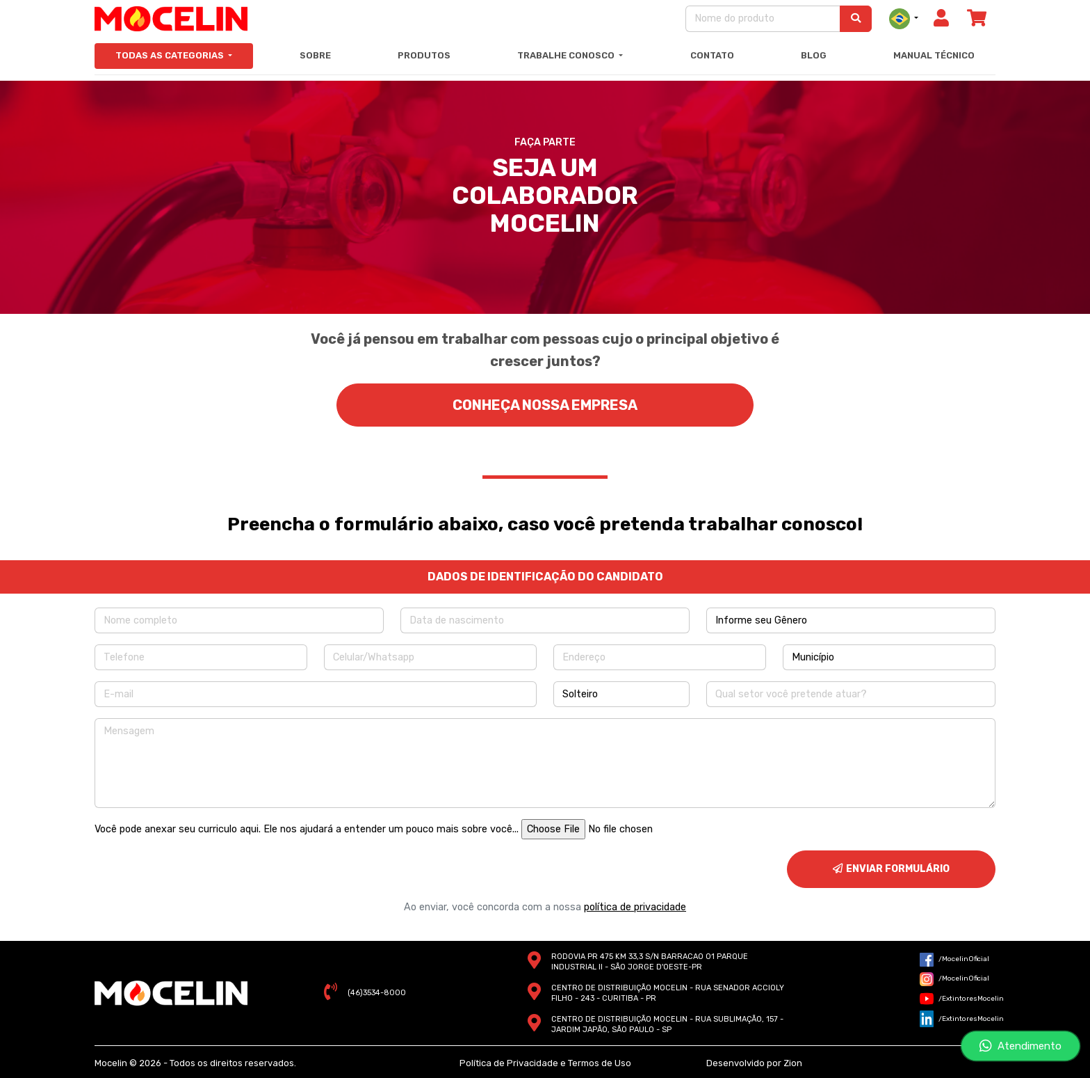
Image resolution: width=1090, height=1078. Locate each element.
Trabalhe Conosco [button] (567, 55)
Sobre (315, 55)
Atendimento (1020, 1046)
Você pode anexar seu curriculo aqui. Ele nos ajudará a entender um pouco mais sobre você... (307, 829)
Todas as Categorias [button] (170, 55)
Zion (792, 1063)
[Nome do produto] (762, 18)
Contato (712, 55)
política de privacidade (635, 907)
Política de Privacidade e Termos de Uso (545, 1063)
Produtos (424, 55)
